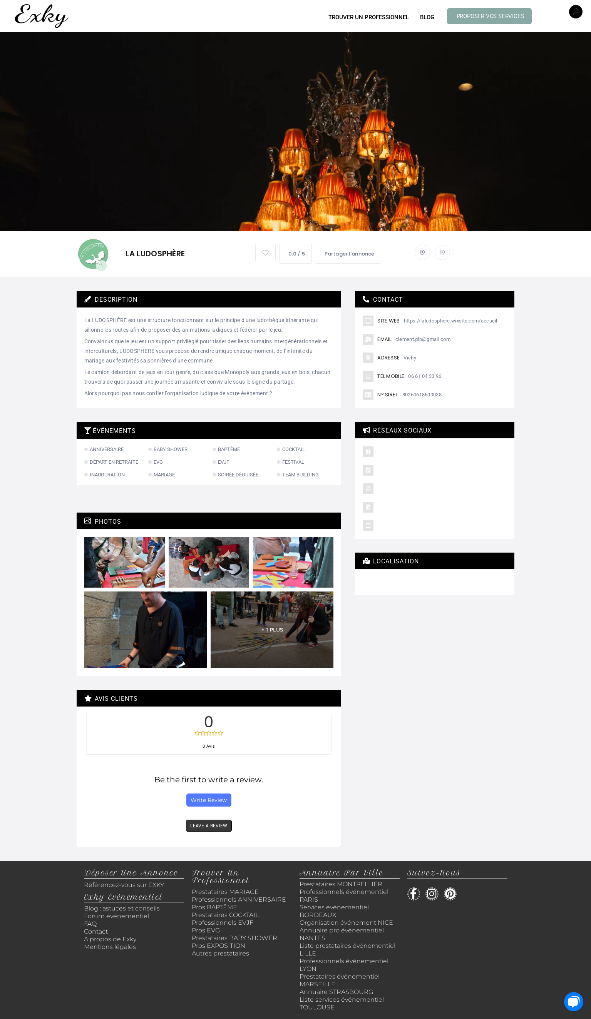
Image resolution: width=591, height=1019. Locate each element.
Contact (96, 931)
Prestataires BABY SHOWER (234, 938)
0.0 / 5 (295, 253)
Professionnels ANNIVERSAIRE (239, 899)
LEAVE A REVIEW (208, 826)
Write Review (209, 800)
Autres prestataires (220, 953)
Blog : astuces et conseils (122, 908)
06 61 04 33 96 (424, 376)
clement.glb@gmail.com (422, 339)
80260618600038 (422, 395)
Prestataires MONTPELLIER (341, 884)
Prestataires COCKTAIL (225, 915)
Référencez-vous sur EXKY (124, 885)
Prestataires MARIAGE (225, 891)
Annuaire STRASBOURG (336, 992)
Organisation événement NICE (346, 922)
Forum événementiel (116, 916)
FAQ (90, 923)
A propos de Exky (111, 939)
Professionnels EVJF (222, 922)
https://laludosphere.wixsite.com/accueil (450, 321)
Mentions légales (110, 947)
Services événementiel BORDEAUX (334, 911)
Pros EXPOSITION (218, 945)
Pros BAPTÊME (214, 907)
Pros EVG (206, 930)
